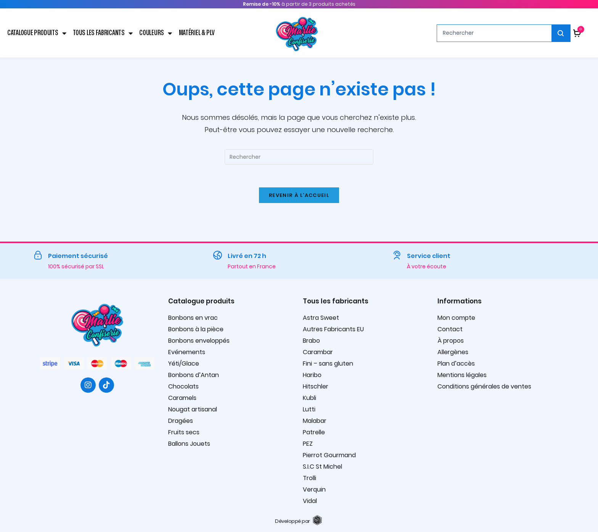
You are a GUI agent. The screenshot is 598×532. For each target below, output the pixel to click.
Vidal (310, 501)
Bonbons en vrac (193, 318)
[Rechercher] (561, 33)
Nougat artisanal (192, 409)
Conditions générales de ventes (484, 386)
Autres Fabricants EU (333, 329)
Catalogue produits (36, 33)
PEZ (308, 444)
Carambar (318, 352)
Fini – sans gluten (328, 364)
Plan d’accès (456, 364)
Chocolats (183, 386)
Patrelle (314, 432)
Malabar (314, 421)
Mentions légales (462, 375)
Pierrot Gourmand (329, 455)
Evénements (186, 352)
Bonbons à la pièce (195, 329)
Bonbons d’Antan (193, 375)
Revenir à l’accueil (299, 195)
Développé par (292, 521)
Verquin (314, 489)
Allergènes (452, 352)
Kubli (309, 398)
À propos (450, 341)
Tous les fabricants (102, 33)
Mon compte (456, 318)
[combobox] (494, 33)
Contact (450, 329)
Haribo (312, 375)
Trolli (309, 478)
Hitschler (315, 386)
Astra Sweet (321, 318)
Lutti (309, 409)
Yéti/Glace (183, 364)
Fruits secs (183, 432)
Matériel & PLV (197, 33)
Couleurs (155, 33)
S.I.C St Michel (322, 467)
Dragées (180, 421)
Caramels (182, 398)
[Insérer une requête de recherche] (299, 156)
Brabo (311, 341)
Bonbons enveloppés (199, 341)
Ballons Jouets (189, 444)
